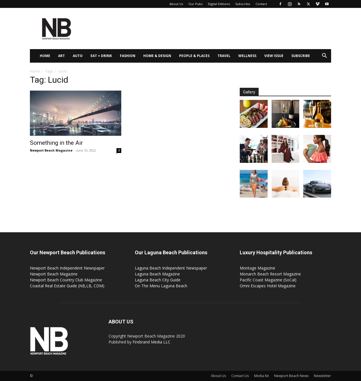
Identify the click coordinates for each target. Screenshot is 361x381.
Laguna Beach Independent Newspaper (171, 268)
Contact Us (240, 375)
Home (45, 55)
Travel (223, 55)
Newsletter (322, 375)
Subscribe (242, 4)
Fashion (127, 55)
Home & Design (157, 55)
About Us (176, 4)
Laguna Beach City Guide (157, 280)
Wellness (247, 55)
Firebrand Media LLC (151, 342)
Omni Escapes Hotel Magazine (268, 285)
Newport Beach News (291, 375)
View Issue (273, 55)
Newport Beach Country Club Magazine (66, 280)
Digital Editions (219, 4)
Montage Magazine (257, 268)
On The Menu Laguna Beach (161, 285)
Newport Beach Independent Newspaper (67, 268)
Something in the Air (56, 142)
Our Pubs (195, 4)
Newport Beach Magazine (51, 150)
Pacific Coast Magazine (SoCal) (268, 280)
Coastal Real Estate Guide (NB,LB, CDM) (67, 285)
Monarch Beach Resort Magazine (270, 274)
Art (61, 55)
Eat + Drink (101, 55)
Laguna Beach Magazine (157, 274)
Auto (78, 55)
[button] (324, 56)
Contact (261, 4)
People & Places (194, 55)
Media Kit (261, 375)
